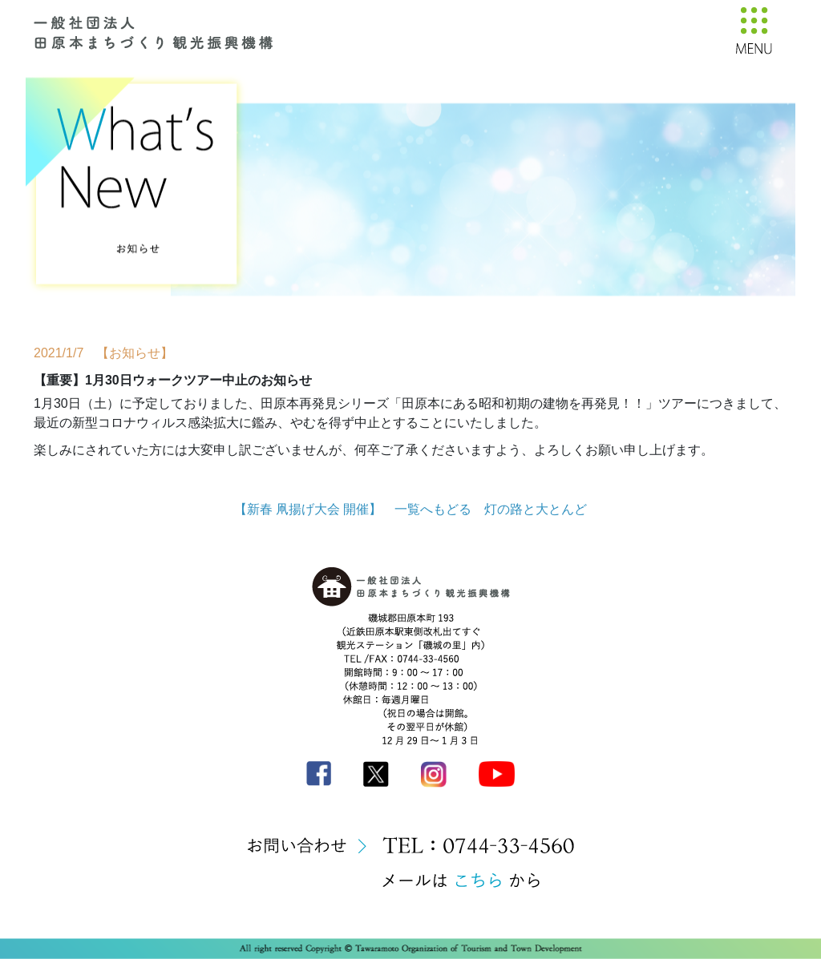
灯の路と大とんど (535, 509)
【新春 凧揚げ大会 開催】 (308, 509)
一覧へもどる (432, 509)
